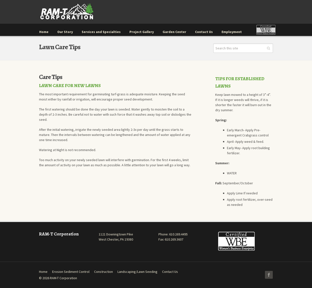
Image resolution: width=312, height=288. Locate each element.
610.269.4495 (178, 234)
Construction (103, 271)
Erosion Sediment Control (70, 271)
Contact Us (170, 271)
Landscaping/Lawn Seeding (137, 271)
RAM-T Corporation (63, 278)
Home (43, 271)
